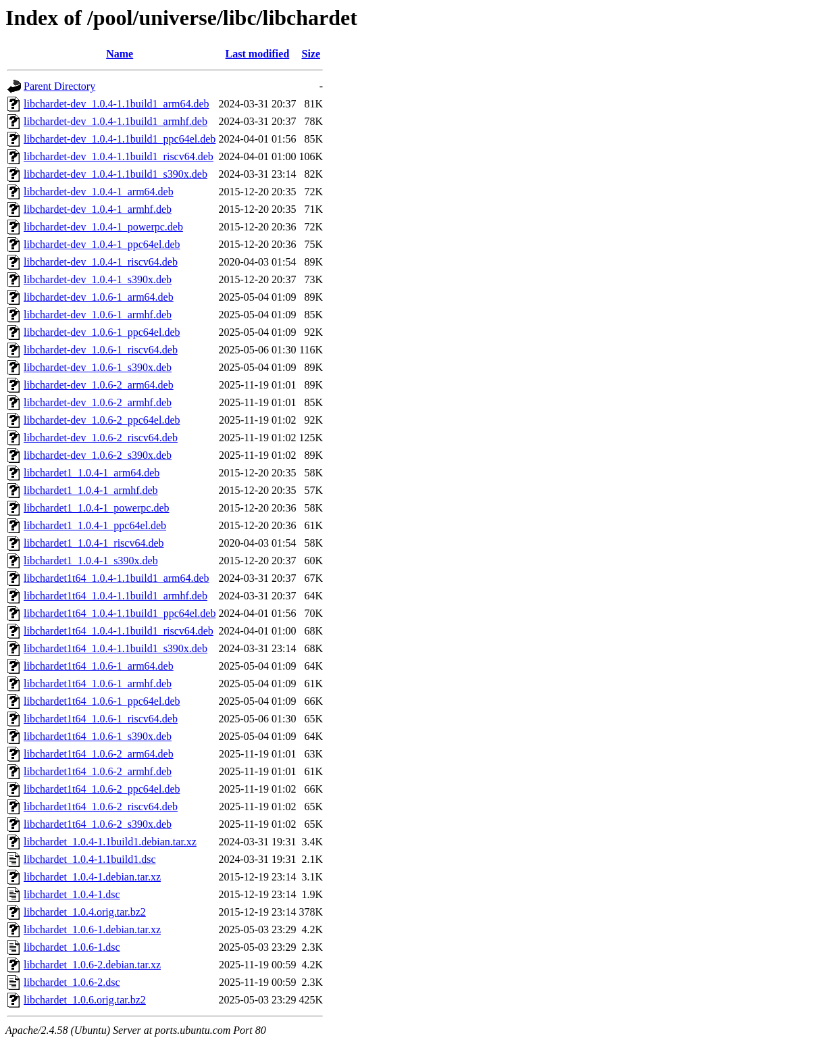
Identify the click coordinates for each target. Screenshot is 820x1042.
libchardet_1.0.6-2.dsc (72, 982)
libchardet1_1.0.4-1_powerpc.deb (96, 508)
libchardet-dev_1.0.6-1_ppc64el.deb (102, 332)
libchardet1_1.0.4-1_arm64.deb (91, 472)
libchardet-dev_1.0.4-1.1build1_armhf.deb (115, 121)
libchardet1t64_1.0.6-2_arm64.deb (99, 754)
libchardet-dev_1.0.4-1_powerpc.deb (103, 226)
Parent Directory (59, 86)
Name (119, 53)
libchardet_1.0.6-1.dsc (72, 947)
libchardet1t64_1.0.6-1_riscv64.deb (101, 718)
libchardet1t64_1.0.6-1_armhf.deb (98, 683)
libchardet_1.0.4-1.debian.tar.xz (92, 877)
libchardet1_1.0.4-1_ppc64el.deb (95, 525)
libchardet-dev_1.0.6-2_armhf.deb (98, 402)
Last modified (258, 53)
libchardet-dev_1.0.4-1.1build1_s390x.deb (115, 174)
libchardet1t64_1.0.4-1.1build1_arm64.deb (116, 578)
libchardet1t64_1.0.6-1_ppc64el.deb (102, 701)
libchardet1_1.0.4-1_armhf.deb (91, 490)
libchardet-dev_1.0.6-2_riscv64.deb (101, 437)
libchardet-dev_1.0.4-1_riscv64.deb (101, 262)
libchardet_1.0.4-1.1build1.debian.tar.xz (110, 841)
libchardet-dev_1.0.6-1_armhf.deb (98, 314)
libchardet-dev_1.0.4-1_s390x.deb (98, 279)
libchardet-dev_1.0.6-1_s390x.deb (98, 367)
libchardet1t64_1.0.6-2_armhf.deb (98, 771)
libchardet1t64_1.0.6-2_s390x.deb (98, 824)
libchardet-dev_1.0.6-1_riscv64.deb (101, 349)
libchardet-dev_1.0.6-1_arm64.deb (99, 297)
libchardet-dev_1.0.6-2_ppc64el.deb (102, 420)
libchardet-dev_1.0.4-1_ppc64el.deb (102, 244)
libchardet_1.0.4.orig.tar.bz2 (85, 912)
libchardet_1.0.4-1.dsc (72, 894)
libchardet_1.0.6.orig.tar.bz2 (85, 1000)
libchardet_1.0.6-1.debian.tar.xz (92, 929)
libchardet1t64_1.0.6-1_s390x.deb (98, 736)
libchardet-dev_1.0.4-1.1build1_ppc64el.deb (119, 139)
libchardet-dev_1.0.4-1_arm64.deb (99, 191)
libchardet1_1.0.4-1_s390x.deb (91, 560)
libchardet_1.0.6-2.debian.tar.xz (92, 964)
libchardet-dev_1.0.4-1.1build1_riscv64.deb (118, 156)
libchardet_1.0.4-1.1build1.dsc (90, 859)
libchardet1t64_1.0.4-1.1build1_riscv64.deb (118, 631)
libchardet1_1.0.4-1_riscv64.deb (94, 543)
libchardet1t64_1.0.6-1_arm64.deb (99, 666)
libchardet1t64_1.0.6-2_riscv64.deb (101, 806)
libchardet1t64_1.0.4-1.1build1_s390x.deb (115, 648)
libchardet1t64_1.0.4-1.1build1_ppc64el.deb (119, 613)
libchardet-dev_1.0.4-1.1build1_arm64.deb (116, 103)
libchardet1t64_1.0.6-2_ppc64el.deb (102, 789)
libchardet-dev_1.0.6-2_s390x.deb (98, 455)
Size (311, 53)
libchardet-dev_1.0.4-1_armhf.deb (98, 209)
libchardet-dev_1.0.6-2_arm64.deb (99, 385)
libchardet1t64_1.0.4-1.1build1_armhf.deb (115, 595)
